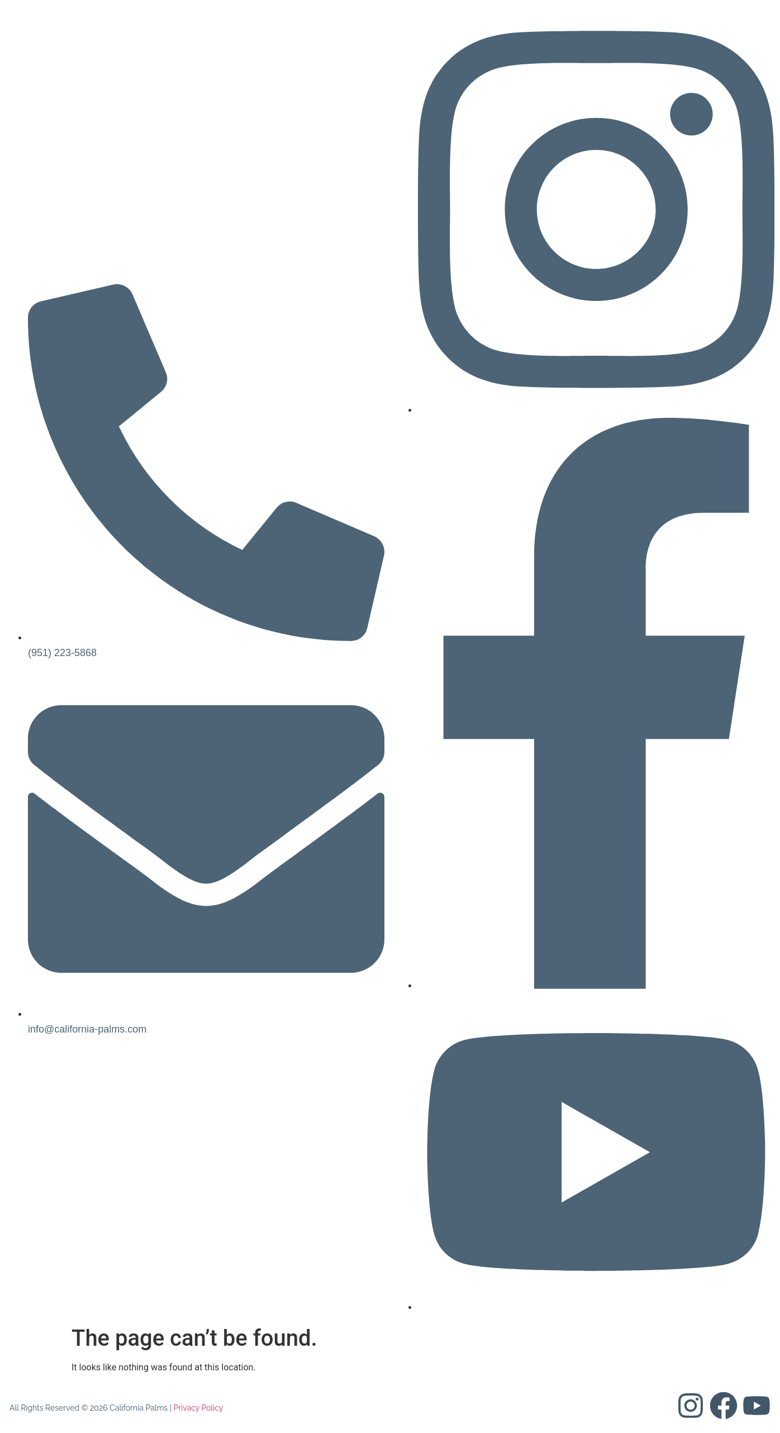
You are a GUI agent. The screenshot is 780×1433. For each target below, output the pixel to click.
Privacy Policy (198, 1407)
